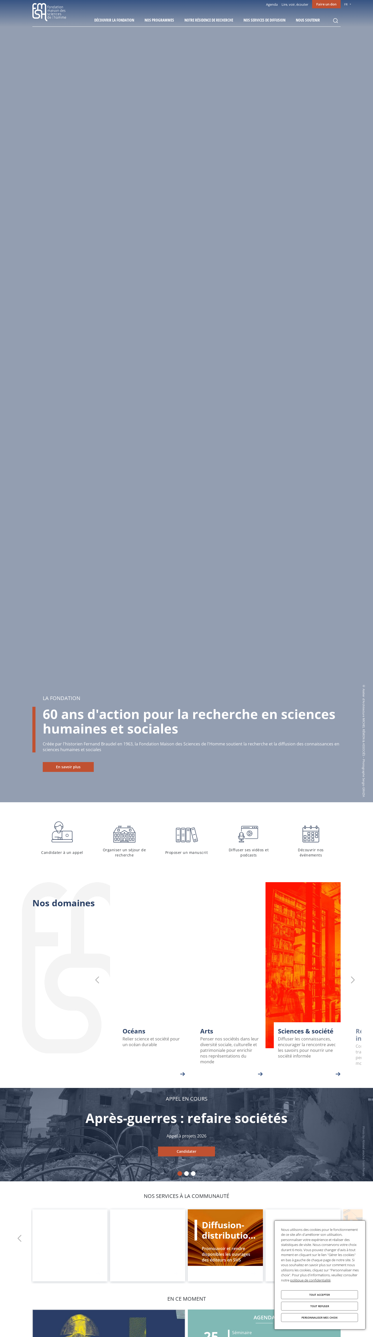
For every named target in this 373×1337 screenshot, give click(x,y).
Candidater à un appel (62, 838)
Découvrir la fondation (114, 20)
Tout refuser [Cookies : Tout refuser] (319, 1306)
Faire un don (326, 4)
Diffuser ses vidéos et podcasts (248, 838)
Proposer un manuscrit (186, 838)
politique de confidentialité (310, 1280)
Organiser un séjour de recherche (124, 838)
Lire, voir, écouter (295, 4)
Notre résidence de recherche (208, 20)
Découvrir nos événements (310, 838)
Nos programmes (159, 20)
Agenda (272, 4)
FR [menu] (346, 4)
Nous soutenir (308, 20)
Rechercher (335, 20)
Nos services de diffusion (264, 20)
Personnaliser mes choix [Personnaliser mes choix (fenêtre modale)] (320, 1317)
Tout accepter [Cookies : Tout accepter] (319, 1295)
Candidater (186, 1151)
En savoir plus (68, 766)
